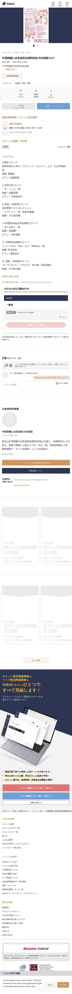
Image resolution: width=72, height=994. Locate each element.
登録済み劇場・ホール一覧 (12, 889)
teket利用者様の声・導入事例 (14, 881)
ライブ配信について (10, 877)
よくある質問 (7, 840)
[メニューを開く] (67, 4)
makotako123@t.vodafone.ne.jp (35, 282)
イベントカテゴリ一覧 (11, 828)
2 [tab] (37, 46)
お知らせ (5, 931)
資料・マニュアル (9, 885)
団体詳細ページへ (36, 471)
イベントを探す (8, 824)
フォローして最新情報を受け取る (36, 463)
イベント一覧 (37, 811)
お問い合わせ (7, 935)
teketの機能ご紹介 (9, 874)
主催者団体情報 (12, 76)
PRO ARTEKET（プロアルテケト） (16, 844)
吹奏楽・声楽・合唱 (22, 52)
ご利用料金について (10, 870)
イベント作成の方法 (10, 866)
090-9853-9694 (21, 485)
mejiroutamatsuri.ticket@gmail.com (31, 479)
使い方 (4, 836)
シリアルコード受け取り (11, 848)
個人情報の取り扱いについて (13, 919)
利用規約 (5, 907)
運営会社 (5, 927)
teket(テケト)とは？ (10, 862)
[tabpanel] (36, 25)
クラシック (6, 52)
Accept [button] (63, 985)
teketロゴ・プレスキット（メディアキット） (20, 893)
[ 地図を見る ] (11, 69)
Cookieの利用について (11, 915)
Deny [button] (50, 985)
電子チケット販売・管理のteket (15, 811)
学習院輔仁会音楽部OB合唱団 (17, 431)
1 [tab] (34, 46)
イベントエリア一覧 (10, 832)
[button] (3, 989)
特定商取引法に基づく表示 (12, 923)
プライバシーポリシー (11, 911)
